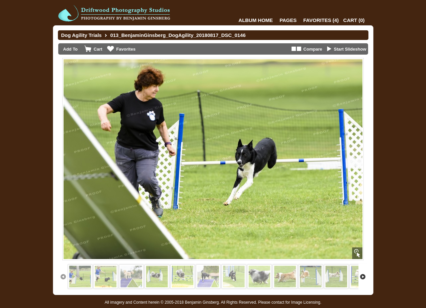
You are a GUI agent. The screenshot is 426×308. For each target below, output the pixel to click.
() (320, 20)
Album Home (256, 20)
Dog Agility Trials (81, 35)
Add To (70, 49)
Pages (288, 20)
